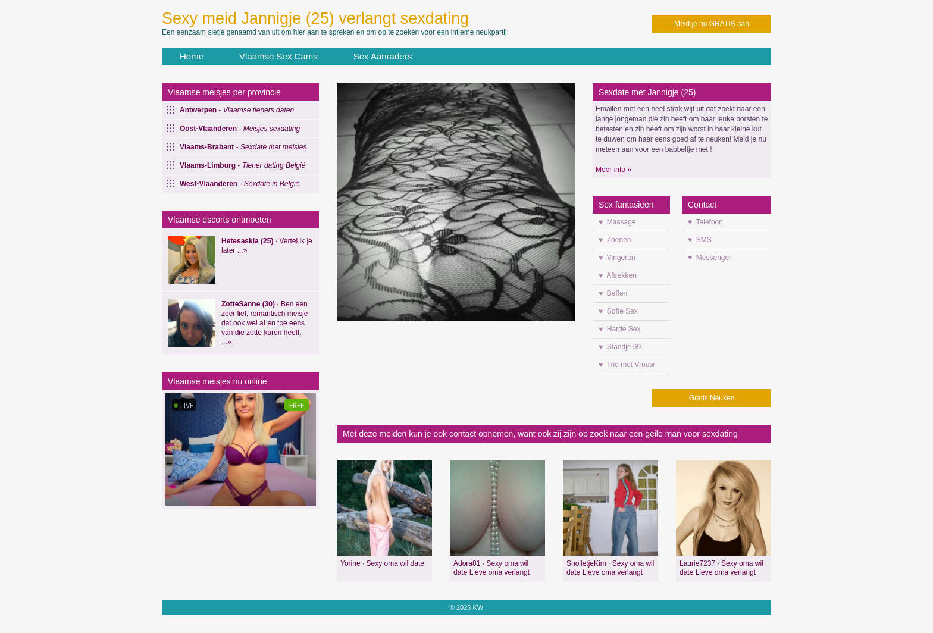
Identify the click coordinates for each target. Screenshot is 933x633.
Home (191, 56)
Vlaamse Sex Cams (278, 56)
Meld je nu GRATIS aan (711, 24)
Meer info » (613, 169)
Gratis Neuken (712, 398)
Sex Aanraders (382, 56)
